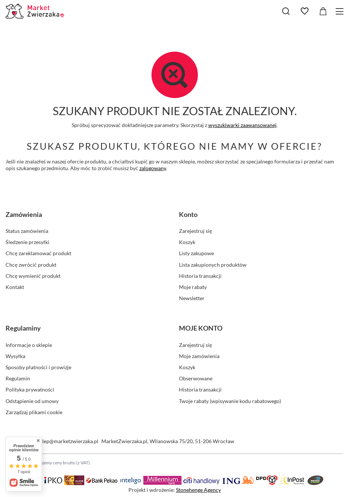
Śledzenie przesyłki (27, 242)
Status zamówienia (27, 231)
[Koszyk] (323, 11)
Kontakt (15, 287)
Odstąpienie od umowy (32, 401)
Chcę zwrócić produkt (31, 265)
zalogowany (152, 168)
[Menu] (340, 11)
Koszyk (187, 242)
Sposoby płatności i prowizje (38, 367)
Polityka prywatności (30, 389)
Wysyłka (15, 356)
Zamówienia (24, 214)
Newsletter (192, 298)
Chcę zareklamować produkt (38, 253)
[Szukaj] (286, 11)
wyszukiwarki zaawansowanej (242, 125)
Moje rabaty (193, 287)
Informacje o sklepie (29, 345)
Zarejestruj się (195, 231)
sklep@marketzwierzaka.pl (67, 441)
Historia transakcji (200, 276)
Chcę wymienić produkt (33, 276)
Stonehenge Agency (198, 490)
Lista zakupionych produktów (213, 265)
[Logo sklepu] (36, 11)
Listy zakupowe (196, 253)
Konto (188, 214)
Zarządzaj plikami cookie (34, 412)
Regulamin (18, 378)
